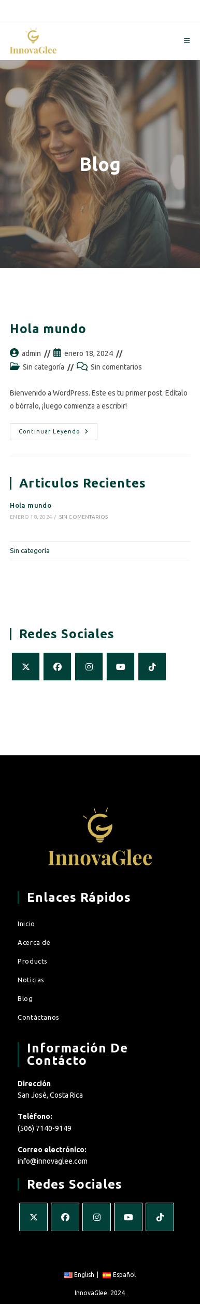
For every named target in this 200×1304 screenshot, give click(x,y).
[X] (25, 666)
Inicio (26, 923)
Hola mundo (48, 329)
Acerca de (34, 942)
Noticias (31, 979)
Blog (25, 998)
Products (33, 961)
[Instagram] (89, 666)
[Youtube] (120, 666)
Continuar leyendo (58, 428)
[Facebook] (57, 666)
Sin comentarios (116, 367)
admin (31, 353)
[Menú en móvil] (187, 40)
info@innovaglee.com (53, 1161)
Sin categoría (43, 367)
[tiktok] (152, 666)
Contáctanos (39, 1017)
